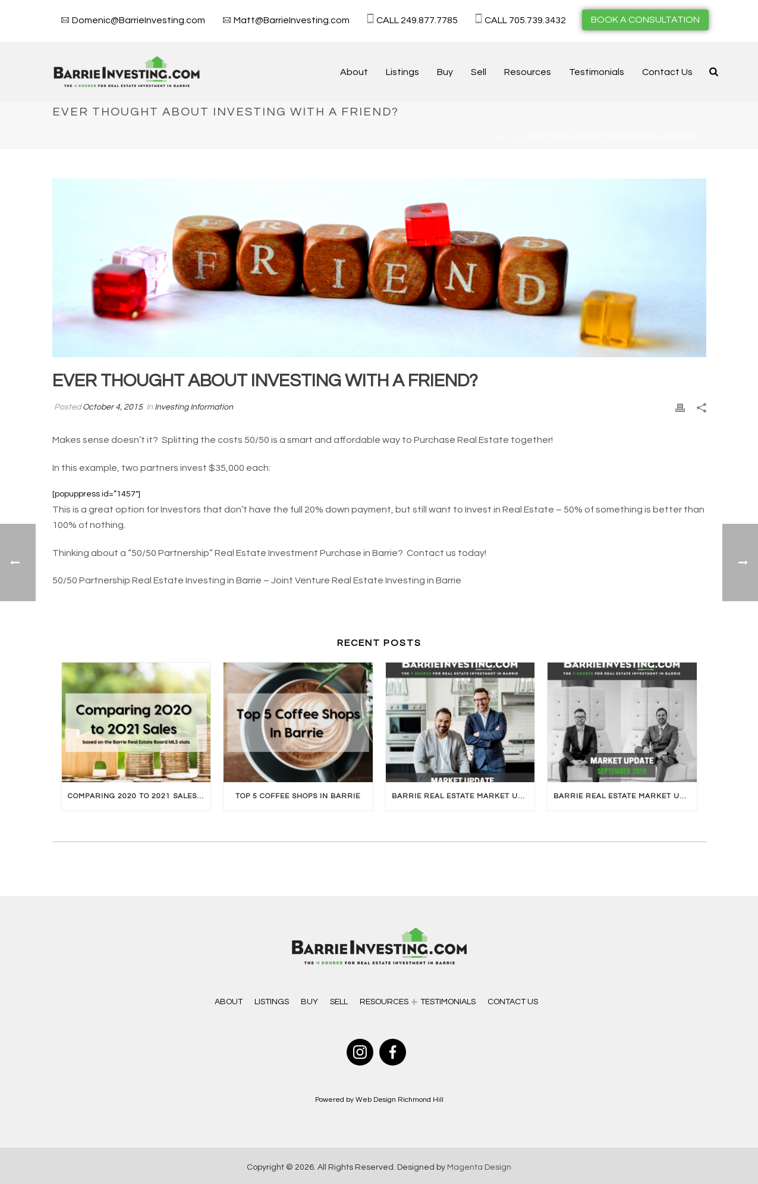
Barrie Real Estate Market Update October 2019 (463, 796)
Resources (527, 72)
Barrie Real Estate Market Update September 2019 (625, 796)
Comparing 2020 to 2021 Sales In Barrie (139, 796)
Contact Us (667, 72)
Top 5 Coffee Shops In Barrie (297, 796)
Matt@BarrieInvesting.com (292, 20)
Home (484, 137)
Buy (445, 72)
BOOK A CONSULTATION (645, 19)
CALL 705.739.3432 (525, 20)
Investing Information (194, 407)
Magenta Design (479, 1167)
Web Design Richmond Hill (400, 1100)
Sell (478, 72)
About (354, 72)
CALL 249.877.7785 (417, 20)
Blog (511, 137)
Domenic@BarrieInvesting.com (138, 20)
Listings (402, 72)
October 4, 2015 (113, 407)
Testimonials (596, 72)
